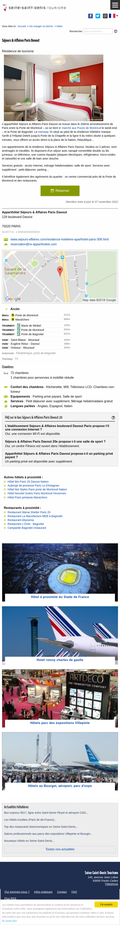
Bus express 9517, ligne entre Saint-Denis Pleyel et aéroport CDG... (46, 812)
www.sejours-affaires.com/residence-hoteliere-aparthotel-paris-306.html (59, 239)
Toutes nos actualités (59, 849)
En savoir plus (9, 921)
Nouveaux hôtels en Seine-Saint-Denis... (29, 840)
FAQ (74, 891)
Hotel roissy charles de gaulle (60, 660)
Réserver (62, 191)
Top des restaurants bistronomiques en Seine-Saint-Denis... (41, 826)
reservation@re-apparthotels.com (33, 244)
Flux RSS (10, 898)
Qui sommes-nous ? (17, 891)
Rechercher (76, 31)
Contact (62, 891)
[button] (115, 5)
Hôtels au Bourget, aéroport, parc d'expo (60, 786)
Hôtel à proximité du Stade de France (60, 597)
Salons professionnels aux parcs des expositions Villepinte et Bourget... (48, 833)
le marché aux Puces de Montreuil (80, 127)
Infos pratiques (43, 891)
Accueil (22, 26)
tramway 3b (45, 131)
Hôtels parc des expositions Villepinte (60, 723)
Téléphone (111, 884)
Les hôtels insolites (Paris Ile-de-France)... (30, 819)
